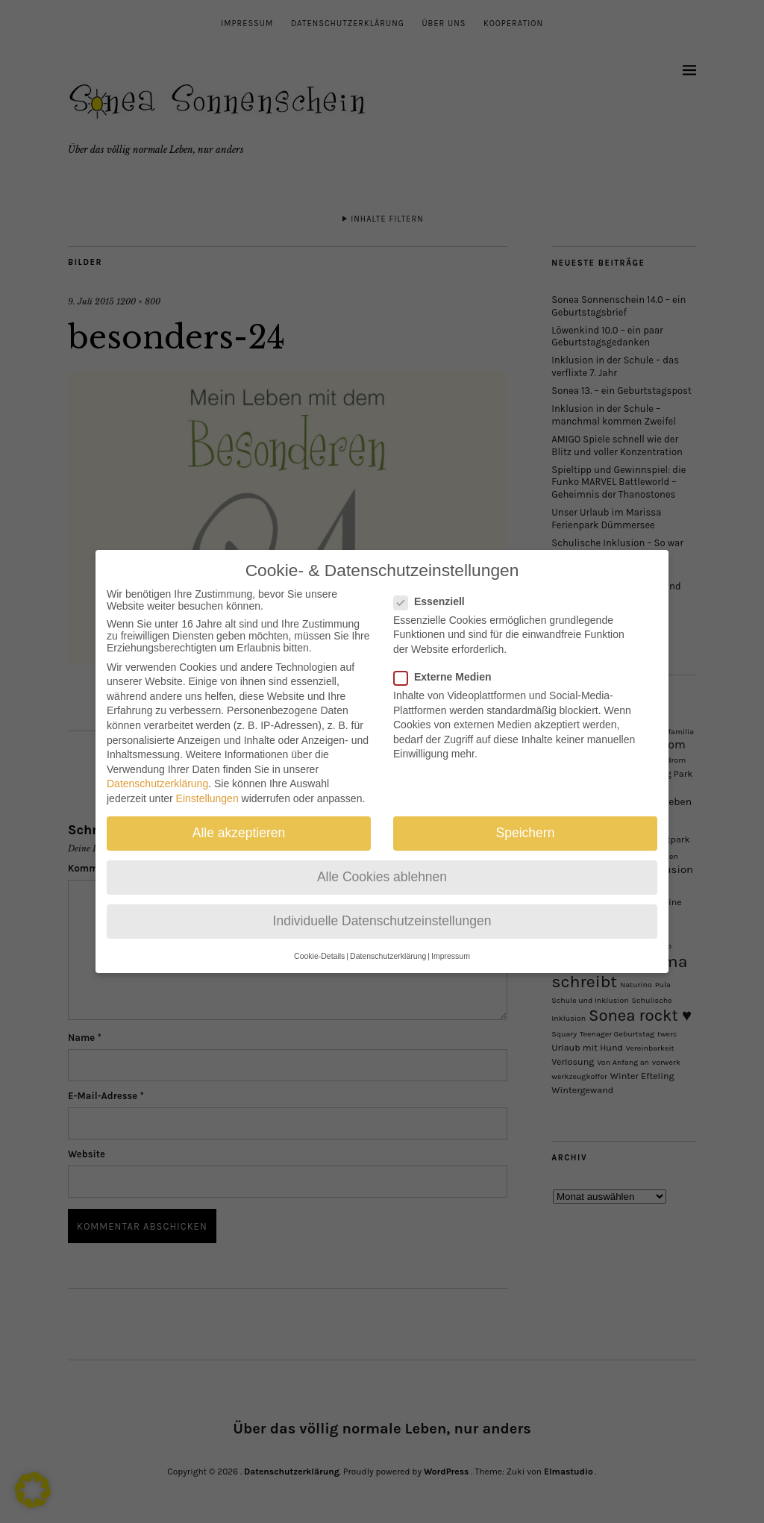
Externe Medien (448, 666)
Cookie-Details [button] (319, 945)
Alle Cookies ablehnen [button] (382, 866)
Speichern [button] (525, 822)
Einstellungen (207, 788)
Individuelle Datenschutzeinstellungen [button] (382, 911)
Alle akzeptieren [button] (239, 822)
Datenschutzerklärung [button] (388, 945)
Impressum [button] (450, 945)
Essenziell (435, 591)
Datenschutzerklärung (157, 774)
